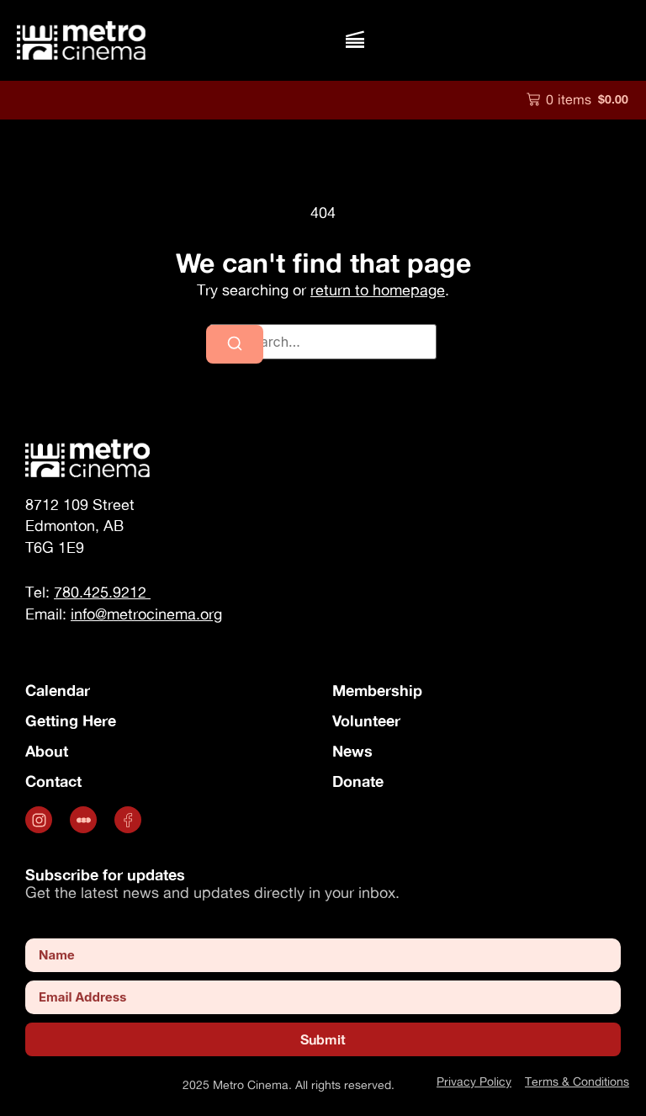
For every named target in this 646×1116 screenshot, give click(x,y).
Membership (377, 690)
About (46, 750)
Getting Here (70, 720)
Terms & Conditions (577, 1081)
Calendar (57, 690)
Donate (358, 781)
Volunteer (366, 720)
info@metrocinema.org (146, 614)
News (352, 750)
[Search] (234, 344)
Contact (53, 781)
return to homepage (377, 290)
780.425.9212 (102, 592)
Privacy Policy (474, 1081)
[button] (354, 40)
